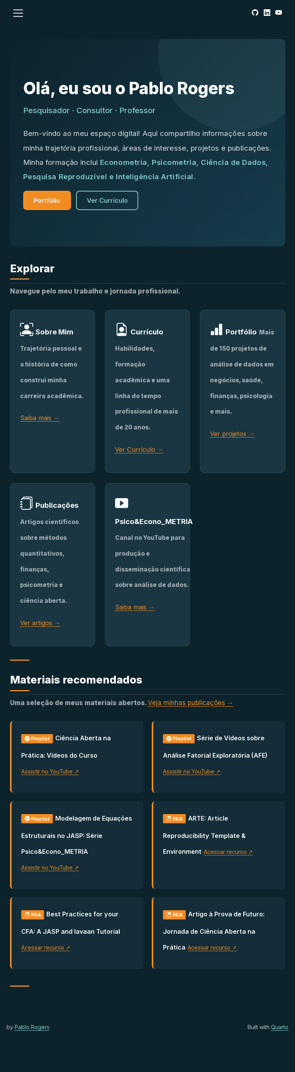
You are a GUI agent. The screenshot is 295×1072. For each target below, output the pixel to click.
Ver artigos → (40, 623)
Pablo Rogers (32, 1027)
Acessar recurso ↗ (228, 851)
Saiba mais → (39, 418)
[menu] (18, 13)
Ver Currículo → (139, 449)
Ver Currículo (107, 200)
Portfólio (47, 200)
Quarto (279, 1027)
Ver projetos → (232, 434)
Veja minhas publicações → (191, 703)
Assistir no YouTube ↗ (50, 771)
